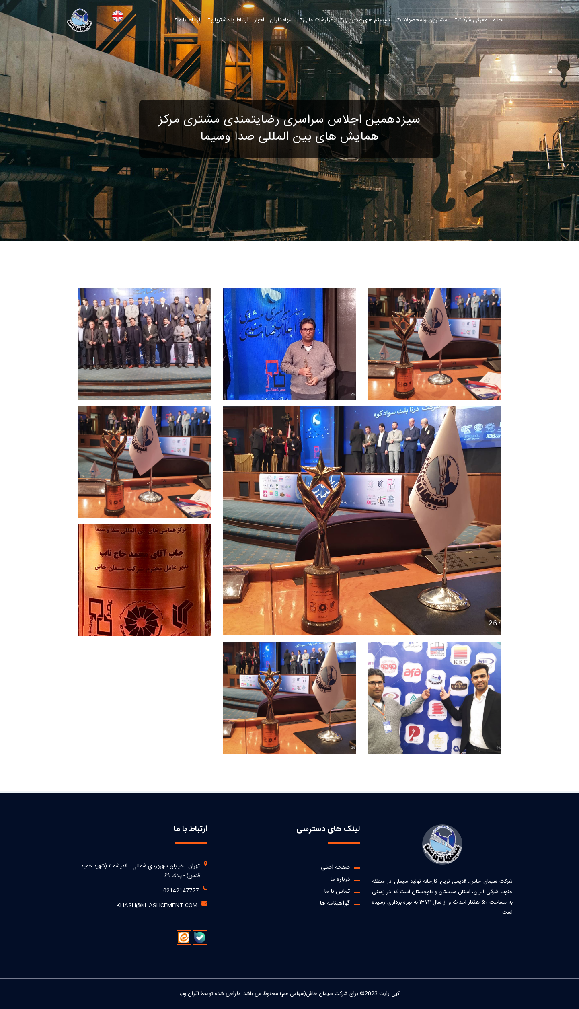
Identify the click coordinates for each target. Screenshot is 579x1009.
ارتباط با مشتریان (229, 20)
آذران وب (189, 993)
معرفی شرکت (472, 20)
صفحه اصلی (335, 867)
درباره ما (340, 879)
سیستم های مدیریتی (366, 20)
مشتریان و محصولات (423, 20)
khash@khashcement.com (157, 905)
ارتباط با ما (188, 20)
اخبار (259, 20)
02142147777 (181, 890)
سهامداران (281, 20)
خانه (497, 20)
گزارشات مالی (318, 20)
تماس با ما (337, 891)
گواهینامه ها (335, 903)
